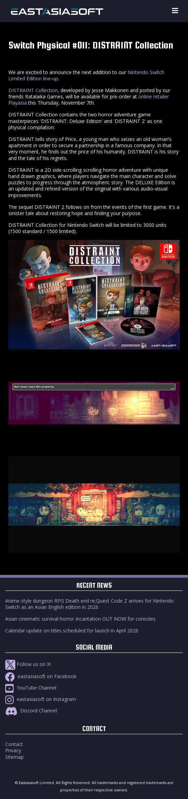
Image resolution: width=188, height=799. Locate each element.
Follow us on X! (28, 664)
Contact (14, 744)
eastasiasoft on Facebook (40, 676)
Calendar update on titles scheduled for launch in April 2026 (71, 630)
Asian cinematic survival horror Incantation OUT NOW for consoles (80, 618)
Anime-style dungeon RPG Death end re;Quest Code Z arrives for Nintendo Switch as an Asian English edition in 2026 (89, 603)
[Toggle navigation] (175, 11)
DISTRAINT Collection (33, 90)
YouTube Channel (30, 687)
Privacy (13, 750)
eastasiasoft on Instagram (40, 699)
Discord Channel (31, 710)
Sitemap (14, 757)
